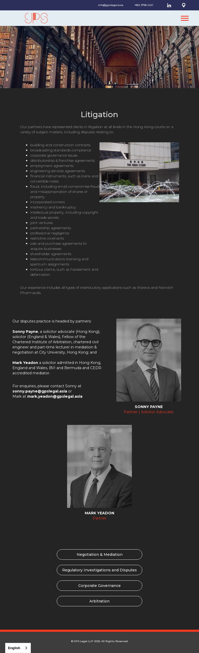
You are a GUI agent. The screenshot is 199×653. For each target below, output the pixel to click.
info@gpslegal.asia (110, 5)
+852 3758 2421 (143, 5)
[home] (32, 18)
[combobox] (18, 648)
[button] (185, 18)
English (14, 648)
